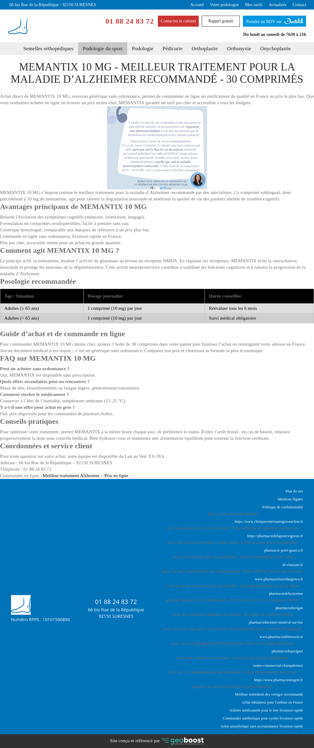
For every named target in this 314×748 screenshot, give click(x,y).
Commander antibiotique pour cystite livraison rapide (263, 718)
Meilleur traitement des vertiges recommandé (269, 694)
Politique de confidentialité (282, 507)
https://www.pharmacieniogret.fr (278, 680)
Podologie (142, 48)
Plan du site (294, 491)
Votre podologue (224, 4)
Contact (299, 4)
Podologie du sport (103, 48)
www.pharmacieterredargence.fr (279, 579)
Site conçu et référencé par (157, 741)
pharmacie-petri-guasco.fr (283, 550)
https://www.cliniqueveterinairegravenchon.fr (269, 521)
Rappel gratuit (220, 21)
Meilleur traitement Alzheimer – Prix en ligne (85, 475)
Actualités (277, 4)
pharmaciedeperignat (287, 651)
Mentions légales (290, 499)
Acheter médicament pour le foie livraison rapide (266, 710)
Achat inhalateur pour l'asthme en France (272, 702)
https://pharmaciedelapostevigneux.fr (275, 536)
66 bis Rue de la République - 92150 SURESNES (53, 4)
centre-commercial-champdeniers (278, 665)
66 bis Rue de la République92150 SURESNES (116, 613)
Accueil (197, 4)
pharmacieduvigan (289, 608)
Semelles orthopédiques (48, 48)
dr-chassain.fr (293, 565)
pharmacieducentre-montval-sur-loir (276, 622)
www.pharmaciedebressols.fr (281, 637)
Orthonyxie (239, 48)
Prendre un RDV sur (274, 20)
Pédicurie (172, 48)
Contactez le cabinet (178, 21)
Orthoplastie (205, 48)
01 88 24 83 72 (129, 21)
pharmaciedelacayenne (286, 593)
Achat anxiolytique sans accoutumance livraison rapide (261, 726)
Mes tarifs (253, 4)
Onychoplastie (275, 48)
